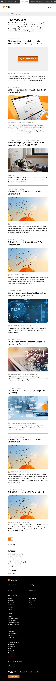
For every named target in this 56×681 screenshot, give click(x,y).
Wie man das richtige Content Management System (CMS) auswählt (26, 343)
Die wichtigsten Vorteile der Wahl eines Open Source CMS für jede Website (27, 294)
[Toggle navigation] (49, 7)
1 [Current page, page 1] (9, 539)
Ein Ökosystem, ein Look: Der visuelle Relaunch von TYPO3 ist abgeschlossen (25, 42)
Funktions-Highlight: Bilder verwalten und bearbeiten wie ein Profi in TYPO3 (26, 144)
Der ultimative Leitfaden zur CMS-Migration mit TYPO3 (26, 391)
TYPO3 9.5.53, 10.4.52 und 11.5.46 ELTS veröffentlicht (25, 243)
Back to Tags (11, 545)
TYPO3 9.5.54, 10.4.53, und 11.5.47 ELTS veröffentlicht (25, 192)
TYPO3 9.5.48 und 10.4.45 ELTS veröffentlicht (27, 492)
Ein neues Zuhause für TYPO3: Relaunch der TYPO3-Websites (27, 91)
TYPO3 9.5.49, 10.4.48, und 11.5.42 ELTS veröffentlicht (25, 440)
